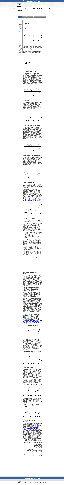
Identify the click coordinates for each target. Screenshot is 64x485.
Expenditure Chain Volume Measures (20, 27)
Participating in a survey (37, 8)
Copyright (24, 482)
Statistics (14, 8)
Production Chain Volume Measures (20, 34)
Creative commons (19, 482)
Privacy (34, 482)
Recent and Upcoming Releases (20, 43)
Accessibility (39, 482)
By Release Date (20, 10)
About (50, 8)
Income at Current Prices (20, 30)
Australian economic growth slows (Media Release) (20, 50)
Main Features (20, 20)
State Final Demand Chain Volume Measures (20, 39)
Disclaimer (29, 482)
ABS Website (38, 1)
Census (26, 8)
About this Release (20, 46)
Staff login (44, 482)
